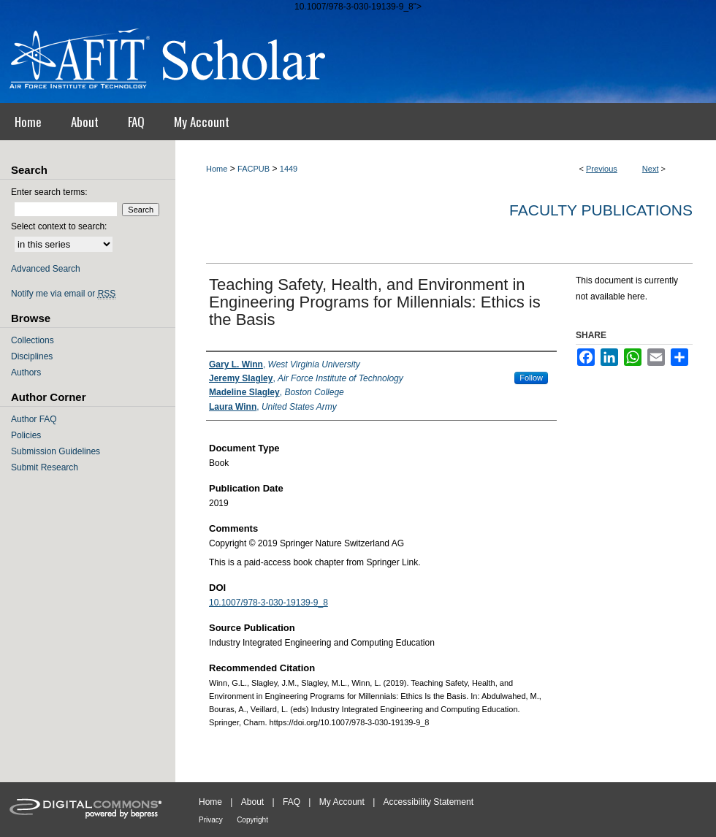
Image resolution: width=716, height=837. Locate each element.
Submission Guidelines (55, 451)
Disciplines (32, 356)
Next (650, 168)
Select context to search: (59, 226)
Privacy (211, 820)
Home (216, 168)
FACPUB (253, 168)
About (252, 802)
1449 (288, 168)
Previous (601, 168)
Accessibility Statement (428, 802)
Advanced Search (45, 269)
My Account (342, 802)
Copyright (252, 820)
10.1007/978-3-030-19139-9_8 (268, 602)
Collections (32, 340)
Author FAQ (34, 419)
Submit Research (44, 467)
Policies (26, 435)
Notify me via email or (63, 293)
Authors (26, 372)
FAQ (291, 802)
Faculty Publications (601, 210)
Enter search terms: (49, 192)
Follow (531, 377)
